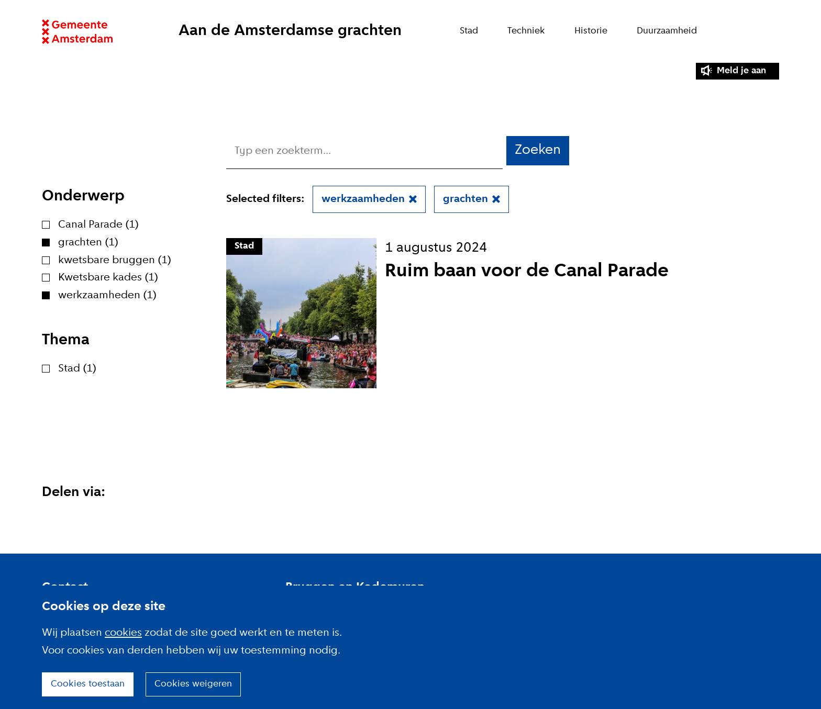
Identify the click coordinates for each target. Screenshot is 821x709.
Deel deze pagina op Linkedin (52, 518)
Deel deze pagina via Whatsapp (152, 518)
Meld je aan (741, 70)
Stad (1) (77, 368)
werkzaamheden (363, 199)
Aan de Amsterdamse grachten (290, 31)
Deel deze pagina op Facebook (102, 518)
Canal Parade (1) (98, 224)
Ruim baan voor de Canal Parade (527, 271)
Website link (77, 31)
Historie (590, 31)
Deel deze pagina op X (77, 518)
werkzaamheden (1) (107, 295)
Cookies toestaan (88, 684)
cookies (123, 632)
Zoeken (773, 31)
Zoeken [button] (538, 150)
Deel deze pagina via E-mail (127, 518)
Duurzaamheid (667, 31)
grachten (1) (88, 242)
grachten (465, 199)
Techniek (526, 31)
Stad (469, 31)
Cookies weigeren (193, 684)
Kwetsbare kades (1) (108, 277)
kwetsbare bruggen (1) (114, 260)
